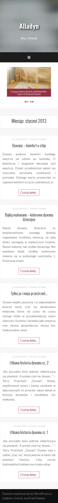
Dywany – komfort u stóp (29, 145)
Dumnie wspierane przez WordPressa (26, 493)
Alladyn (29, 26)
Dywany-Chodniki (38, 139)
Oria (16, 498)
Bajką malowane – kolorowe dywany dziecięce (29, 217)
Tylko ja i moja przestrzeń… (29, 293)
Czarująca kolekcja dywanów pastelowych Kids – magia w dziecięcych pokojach (29, 92)
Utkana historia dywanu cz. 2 (29, 363)
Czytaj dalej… (29, 192)
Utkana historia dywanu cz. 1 (29, 432)
